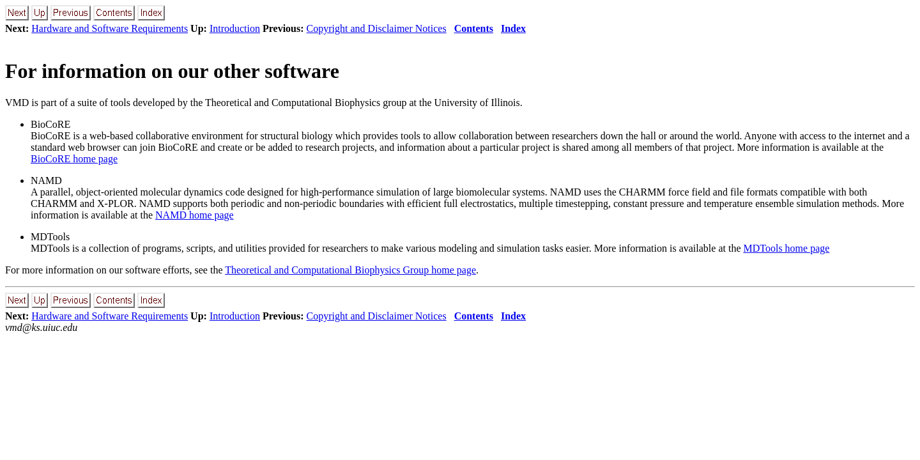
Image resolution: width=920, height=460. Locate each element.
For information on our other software (172, 70)
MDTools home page (787, 248)
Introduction (235, 28)
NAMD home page (194, 215)
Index (513, 28)
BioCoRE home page (74, 158)
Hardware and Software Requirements (109, 28)
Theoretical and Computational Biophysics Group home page (350, 269)
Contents (473, 28)
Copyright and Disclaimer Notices (377, 28)
